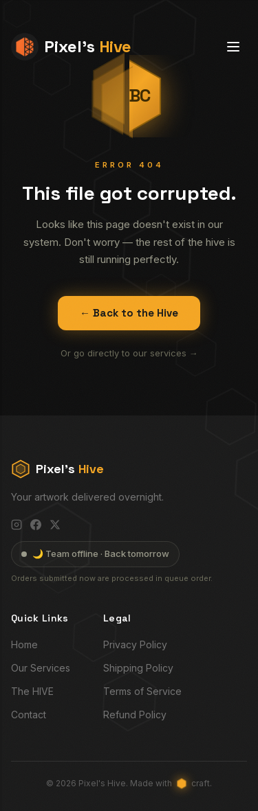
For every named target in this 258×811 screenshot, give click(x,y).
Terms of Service (142, 691)
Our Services (40, 668)
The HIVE (32, 691)
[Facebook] (35, 524)
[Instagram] (16, 524)
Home (24, 644)
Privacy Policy (135, 644)
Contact (28, 714)
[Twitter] (55, 524)
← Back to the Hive (129, 312)
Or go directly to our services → (129, 352)
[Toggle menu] (233, 46)
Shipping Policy (138, 668)
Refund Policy (134, 714)
